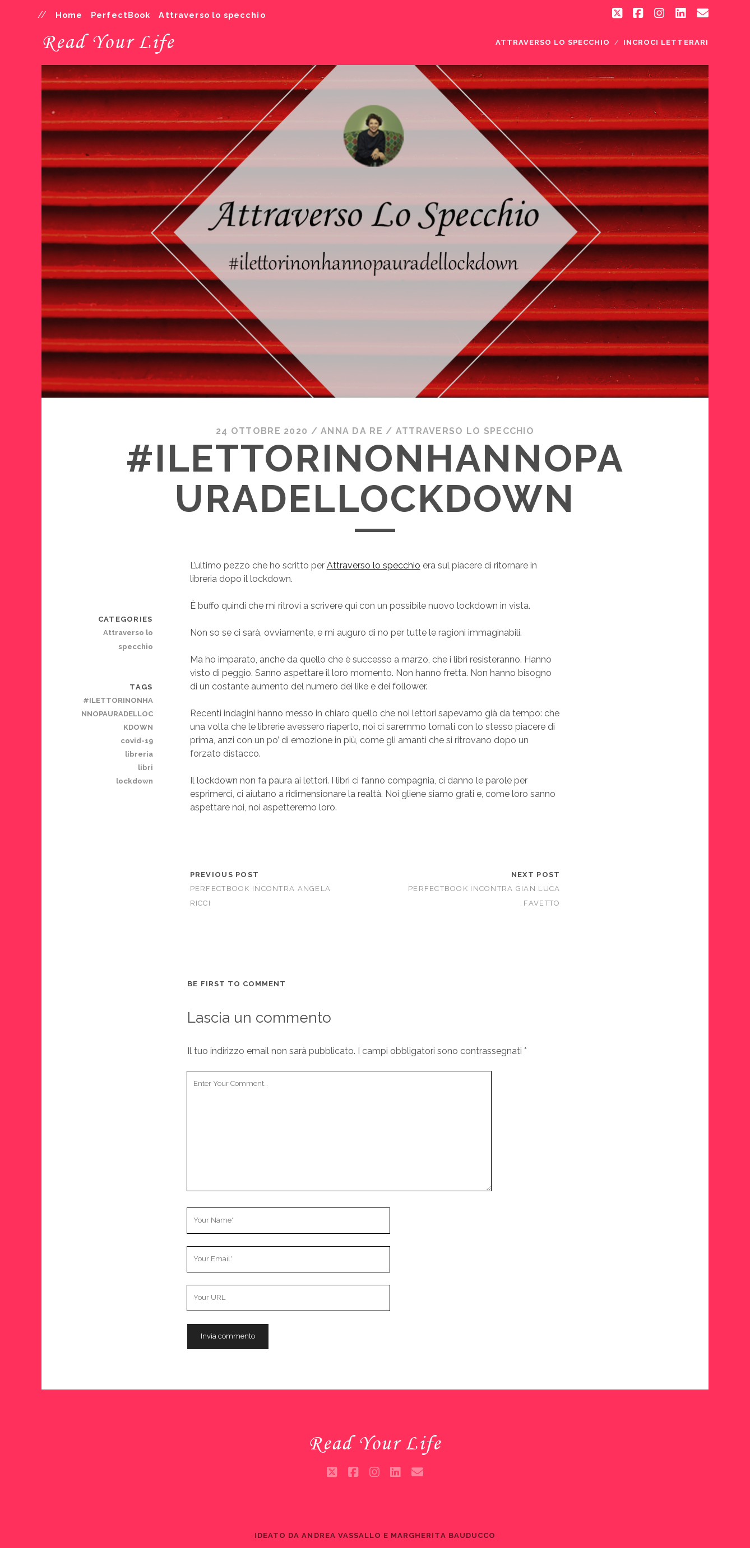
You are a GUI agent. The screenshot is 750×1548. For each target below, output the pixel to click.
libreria (139, 754)
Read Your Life (107, 41)
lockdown (134, 781)
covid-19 (137, 740)
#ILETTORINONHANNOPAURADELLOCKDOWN (117, 713)
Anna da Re (352, 431)
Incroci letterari (666, 42)
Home (69, 15)
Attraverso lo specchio (212, 15)
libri (145, 767)
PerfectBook (121, 15)
